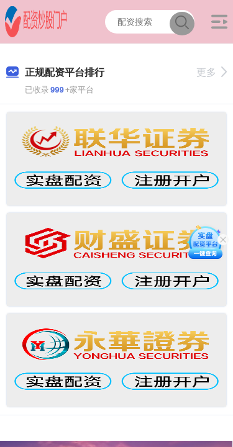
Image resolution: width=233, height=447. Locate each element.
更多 (211, 72)
